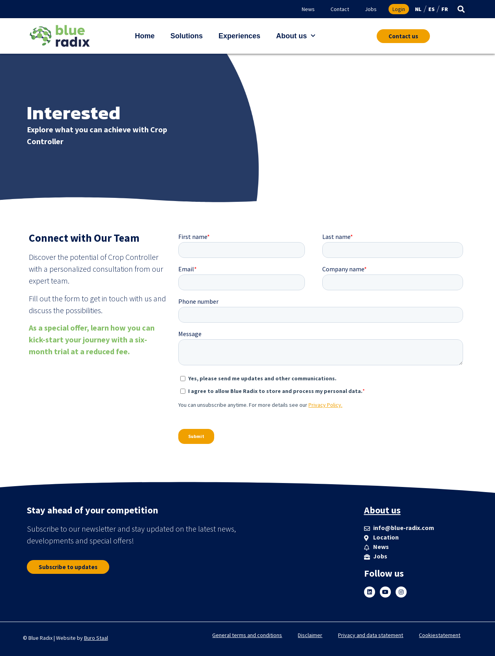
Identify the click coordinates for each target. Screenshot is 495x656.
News (308, 9)
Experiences (239, 36)
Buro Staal (96, 637)
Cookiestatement (439, 635)
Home (145, 36)
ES (431, 9)
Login (398, 9)
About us (295, 36)
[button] (461, 9)
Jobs (371, 9)
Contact (340, 9)
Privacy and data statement (370, 635)
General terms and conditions (247, 635)
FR (444, 9)
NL (418, 9)
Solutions (186, 36)
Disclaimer (310, 635)
